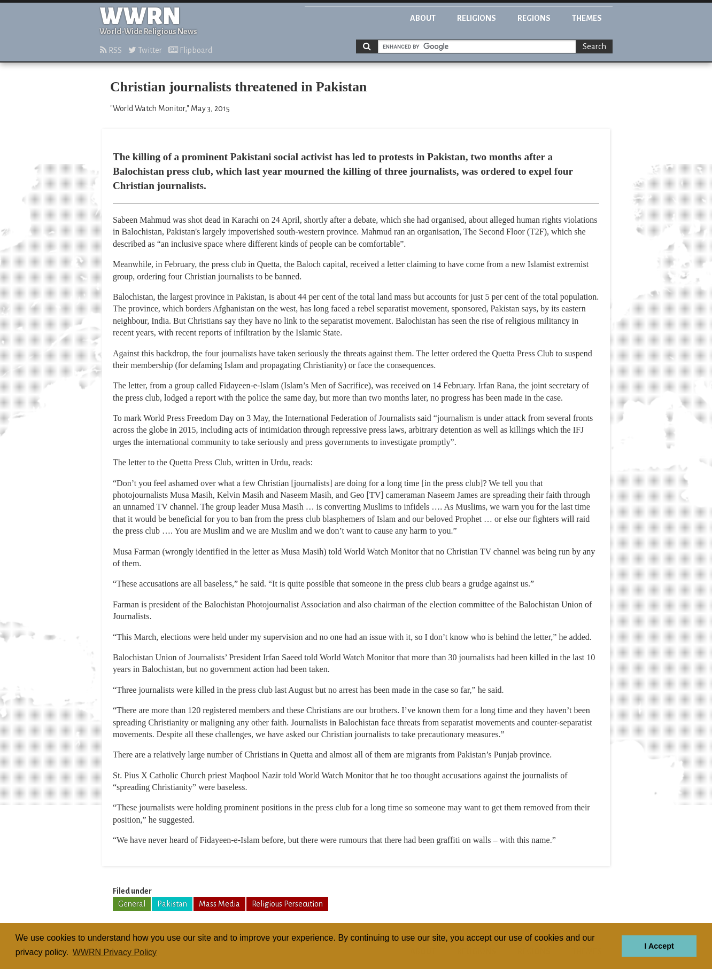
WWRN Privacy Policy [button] (115, 952)
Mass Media (219, 904)
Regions (534, 18)
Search (594, 46)
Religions (476, 18)
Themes (587, 18)
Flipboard (190, 50)
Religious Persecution (287, 904)
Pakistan (172, 904)
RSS (111, 50)
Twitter (145, 50)
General (131, 904)
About (423, 18)
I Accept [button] (659, 946)
